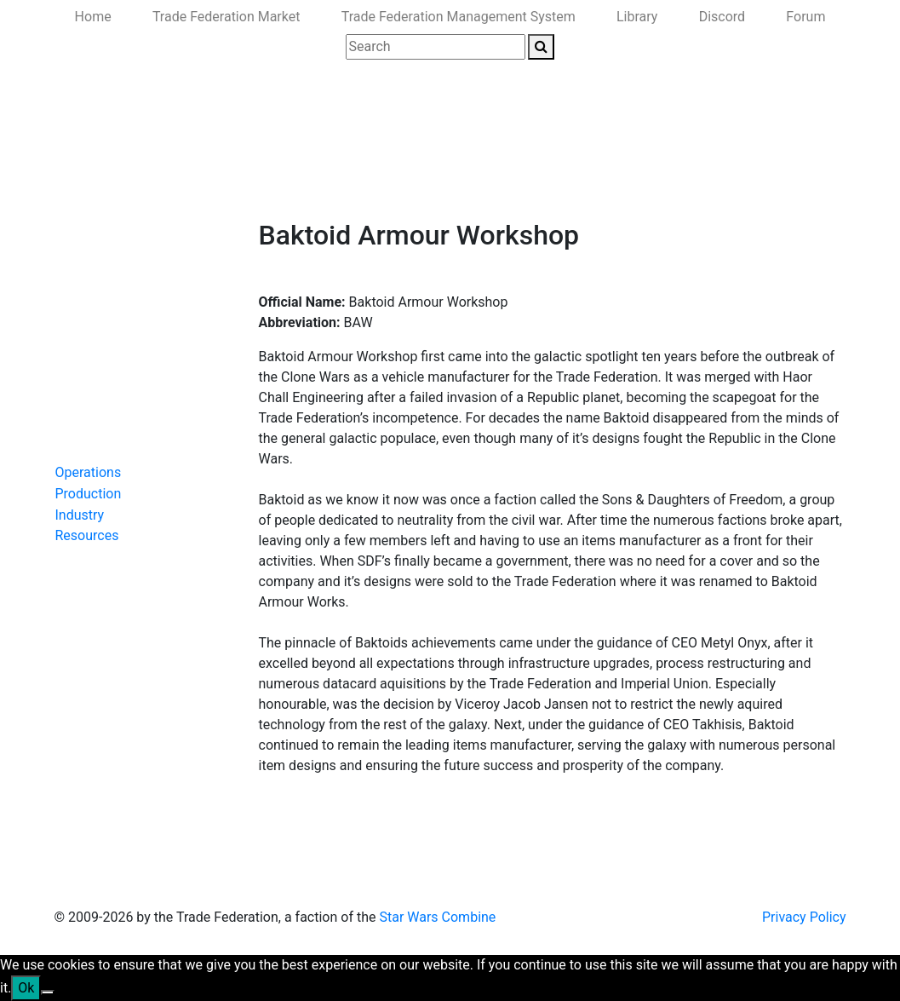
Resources (87, 535)
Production (88, 494)
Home (93, 17)
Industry (80, 515)
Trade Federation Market (226, 17)
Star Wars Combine (437, 917)
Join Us (661, 181)
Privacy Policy (804, 917)
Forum (805, 17)
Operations (88, 472)
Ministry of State (575, 181)
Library (636, 17)
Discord (722, 17)
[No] (47, 992)
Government (196, 181)
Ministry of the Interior (445, 181)
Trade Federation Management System (458, 17)
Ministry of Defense (305, 181)
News (129, 181)
